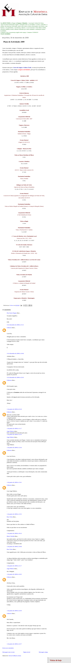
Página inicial (26, 652)
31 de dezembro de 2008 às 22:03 (15, 377)
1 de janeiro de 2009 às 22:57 (14, 644)
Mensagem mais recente (8, 652)
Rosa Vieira (10, 517)
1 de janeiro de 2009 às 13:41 (14, 482)
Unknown (9, 327)
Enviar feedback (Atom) (15, 655)
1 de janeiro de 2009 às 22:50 (14, 610)
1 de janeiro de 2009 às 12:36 (14, 447)
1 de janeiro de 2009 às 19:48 (14, 546)
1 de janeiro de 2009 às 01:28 (14, 409)
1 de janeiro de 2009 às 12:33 (14, 434)
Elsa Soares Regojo (12, 313)
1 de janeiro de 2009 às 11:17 (14, 428)
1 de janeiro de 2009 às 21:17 (14, 566)
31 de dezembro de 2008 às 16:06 (15, 353)
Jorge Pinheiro (10, 431)
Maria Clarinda (10, 536)
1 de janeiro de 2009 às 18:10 (14, 533)
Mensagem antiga (43, 652)
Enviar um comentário (8, 648)
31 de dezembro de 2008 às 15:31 (15, 325)
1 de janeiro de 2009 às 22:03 (14, 574)
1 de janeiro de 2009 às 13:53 (14, 514)
